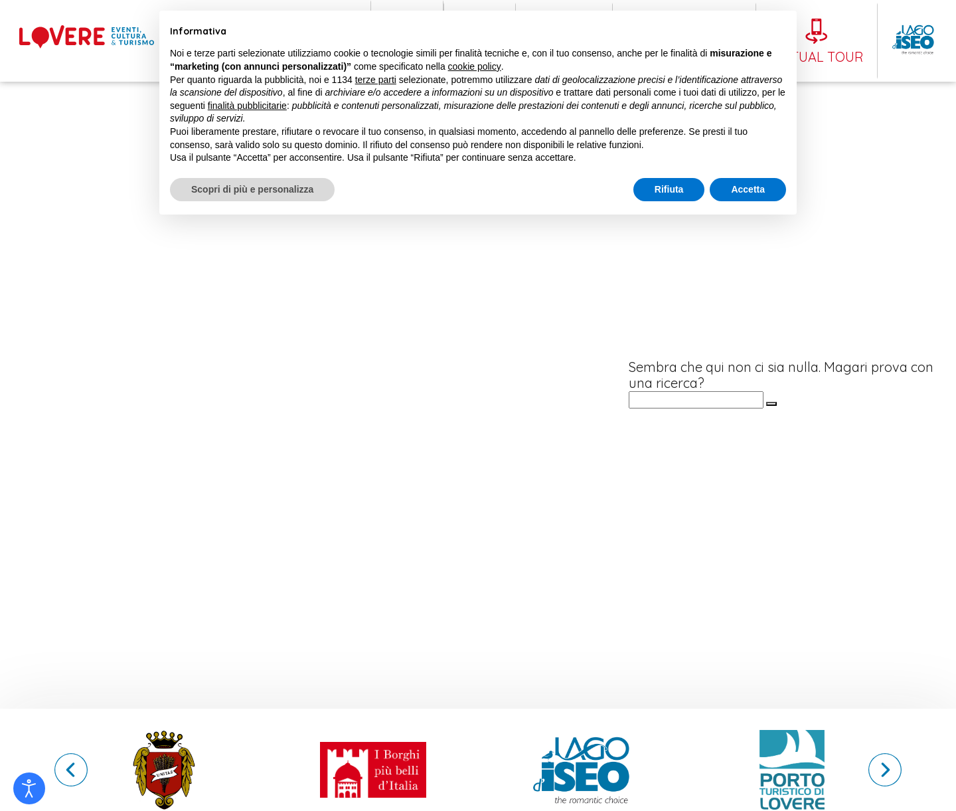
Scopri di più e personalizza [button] (252, 189)
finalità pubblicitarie (247, 105)
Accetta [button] (748, 189)
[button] (885, 769)
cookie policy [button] (474, 66)
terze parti (375, 79)
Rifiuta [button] (669, 189)
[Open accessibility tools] (29, 788)
